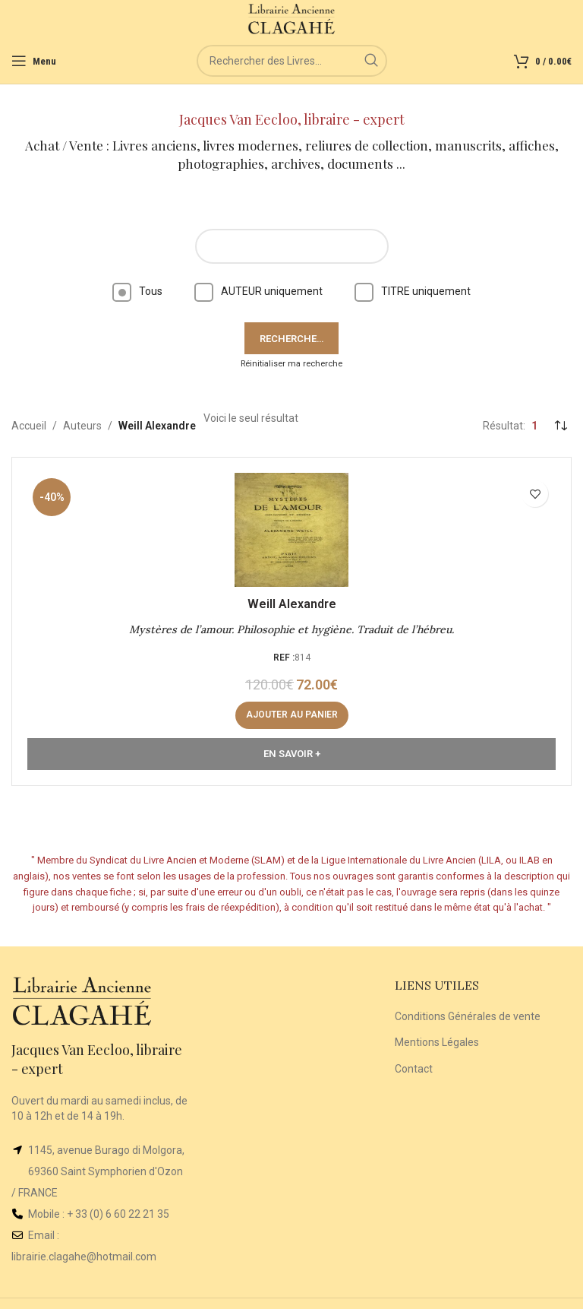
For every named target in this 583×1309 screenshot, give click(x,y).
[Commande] (560, 425)
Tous (137, 291)
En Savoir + (291, 753)
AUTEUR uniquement (258, 291)
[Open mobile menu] (34, 61)
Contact (414, 1069)
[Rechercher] (292, 61)
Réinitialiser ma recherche (291, 364)
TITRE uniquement (413, 291)
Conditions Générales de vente (467, 1016)
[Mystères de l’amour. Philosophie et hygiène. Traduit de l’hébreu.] (291, 530)
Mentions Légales (437, 1042)
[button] (291, 715)
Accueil (28, 426)
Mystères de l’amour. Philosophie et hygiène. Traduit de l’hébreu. (291, 629)
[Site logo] (291, 18)
